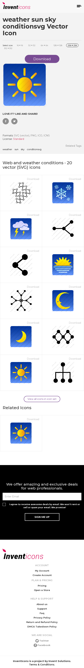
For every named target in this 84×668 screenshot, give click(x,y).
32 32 (31, 45)
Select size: (8, 45)
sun (16, 149)
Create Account (42, 575)
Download (33, 179)
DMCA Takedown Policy (42, 626)
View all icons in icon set (42, 399)
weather (7, 149)
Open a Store (42, 590)
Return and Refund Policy (42, 622)
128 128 (58, 45)
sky (22, 149)
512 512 (8, 48)
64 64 (44, 45)
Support (42, 608)
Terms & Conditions (41, 664)
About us (42, 604)
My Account (42, 570)
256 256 (72, 45)
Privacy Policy (42, 617)
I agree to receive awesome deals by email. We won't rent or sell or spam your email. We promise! (44, 506)
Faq (42, 613)
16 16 (20, 45)
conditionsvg (34, 149)
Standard (18, 139)
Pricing (42, 585)
